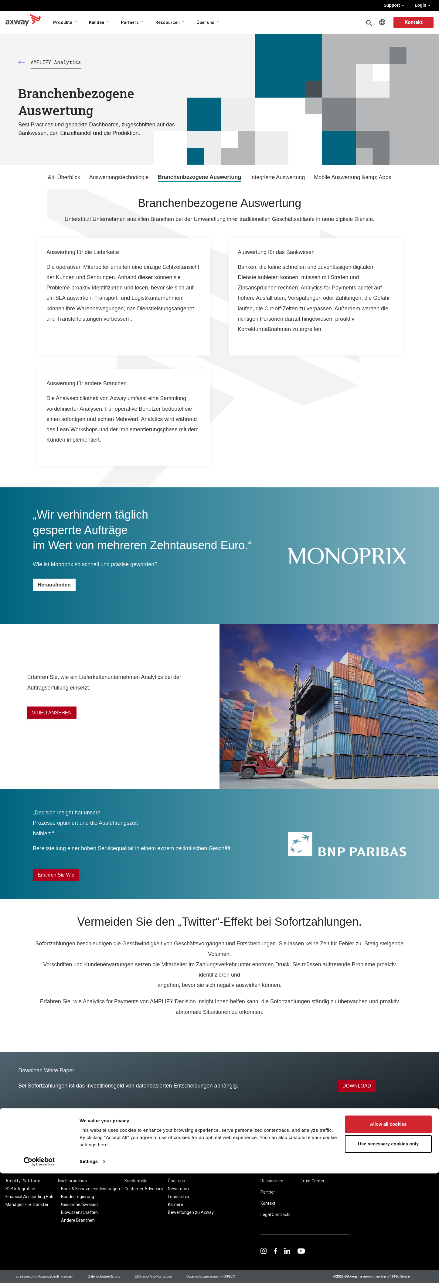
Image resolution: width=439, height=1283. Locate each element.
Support (393, 5)
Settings (89, 1271)
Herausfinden (54, 585)
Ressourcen (167, 22)
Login (422, 5)
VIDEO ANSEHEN (52, 712)
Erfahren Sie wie (56, 874)
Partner (267, 1192)
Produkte (62, 22)
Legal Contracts (275, 1214)
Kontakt (414, 22)
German (382, 22)
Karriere (175, 1204)
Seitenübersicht (316, 1169)
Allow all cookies (388, 1233)
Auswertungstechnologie (119, 177)
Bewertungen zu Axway (191, 1212)
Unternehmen (183, 1171)
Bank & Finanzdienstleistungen (90, 1188)
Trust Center (313, 1180)
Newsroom (178, 1188)
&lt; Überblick (64, 177)
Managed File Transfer (27, 1204)
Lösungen (69, 1171)
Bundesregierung (77, 1196)
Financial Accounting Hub (29, 1196)
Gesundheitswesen (79, 1204)
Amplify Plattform (22, 1180)
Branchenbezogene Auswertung (199, 177)
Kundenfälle (136, 1180)
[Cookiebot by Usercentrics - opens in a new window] (39, 1271)
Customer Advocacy (143, 1188)
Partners (130, 22)
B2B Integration (20, 1188)
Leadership (178, 1196)
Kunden (96, 22)
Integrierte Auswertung (277, 177)
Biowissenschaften (79, 1212)
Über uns (205, 22)
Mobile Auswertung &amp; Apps (352, 177)
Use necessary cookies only (388, 1253)
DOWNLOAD (356, 1085)
